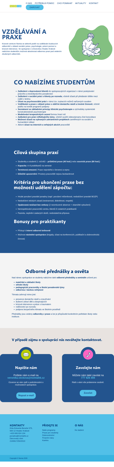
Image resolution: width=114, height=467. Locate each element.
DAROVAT (35, 7)
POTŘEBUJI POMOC (44, 3)
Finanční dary (48, 443)
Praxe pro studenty (50, 438)
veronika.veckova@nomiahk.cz (26, 383)
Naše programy (48, 435)
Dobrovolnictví (48, 441)
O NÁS (29, 3)
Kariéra (45, 446)
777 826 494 (88, 383)
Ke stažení (79, 435)
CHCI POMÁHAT (64, 3)
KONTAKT (93, 3)
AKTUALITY (80, 3)
